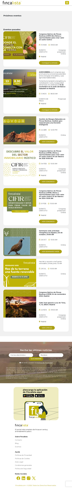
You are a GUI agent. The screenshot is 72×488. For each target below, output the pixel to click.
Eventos (18, 447)
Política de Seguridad (23, 469)
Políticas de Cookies (22, 458)
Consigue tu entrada (49, 63)
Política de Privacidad (44, 363)
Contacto (18, 440)
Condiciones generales (23, 465)
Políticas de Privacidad (23, 455)
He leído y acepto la (36, 363)
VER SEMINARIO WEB (50, 251)
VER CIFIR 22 (47, 328)
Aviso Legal (19, 462)
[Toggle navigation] (67, 2)
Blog (17, 443)
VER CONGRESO (48, 142)
